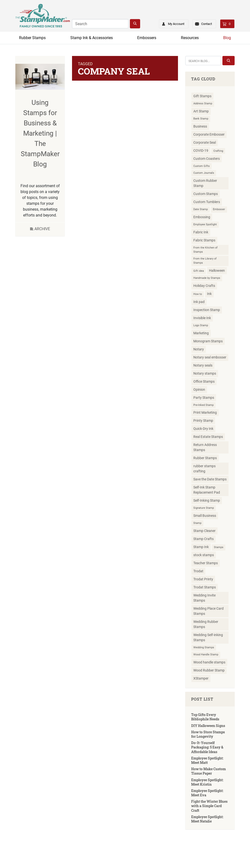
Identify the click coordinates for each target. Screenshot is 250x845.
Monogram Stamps (208, 341)
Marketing (201, 333)
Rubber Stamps (32, 37)
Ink (209, 294)
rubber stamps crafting (204, 468)
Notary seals (202, 365)
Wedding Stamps (203, 647)
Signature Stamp (203, 507)
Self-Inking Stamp (206, 500)
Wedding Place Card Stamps (208, 611)
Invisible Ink (202, 318)
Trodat (198, 571)
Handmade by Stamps (206, 278)
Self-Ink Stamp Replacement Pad (206, 489)
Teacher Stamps (205, 563)
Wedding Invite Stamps (204, 597)
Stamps (218, 547)
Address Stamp (202, 103)
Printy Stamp (203, 420)
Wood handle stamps (209, 662)
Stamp (197, 523)
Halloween (217, 270)
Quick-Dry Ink (203, 429)
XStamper (200, 678)
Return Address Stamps (205, 447)
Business (200, 126)
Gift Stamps (202, 96)
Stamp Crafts (203, 539)
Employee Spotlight (205, 224)
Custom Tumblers (206, 202)
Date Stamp (200, 209)
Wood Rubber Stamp (209, 670)
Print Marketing (205, 412)
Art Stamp (201, 111)
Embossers (146, 37)
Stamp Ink (201, 547)
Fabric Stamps (204, 240)
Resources (190, 37)
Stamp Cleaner (204, 531)
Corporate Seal (204, 142)
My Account (171, 23)
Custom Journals (203, 172)
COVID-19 (200, 150)
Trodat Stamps (204, 587)
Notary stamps (204, 373)
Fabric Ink (200, 232)
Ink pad (199, 302)
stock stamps (203, 555)
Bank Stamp (200, 118)
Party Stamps (203, 398)
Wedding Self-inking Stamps (208, 637)
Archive (40, 229)
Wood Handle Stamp (205, 654)
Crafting (218, 150)
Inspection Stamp (206, 310)
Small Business (204, 516)
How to (197, 294)
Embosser (219, 209)
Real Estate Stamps (208, 437)
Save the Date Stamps (210, 479)
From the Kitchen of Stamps (205, 249)
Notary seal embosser (209, 357)
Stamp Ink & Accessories (91, 37)
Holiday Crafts (204, 286)
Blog (227, 37)
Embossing (201, 217)
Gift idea (198, 270)
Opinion (199, 389)
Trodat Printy (203, 579)
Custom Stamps (205, 194)
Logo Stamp (200, 325)
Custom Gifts (201, 166)
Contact (206, 24)
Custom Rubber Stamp (205, 183)
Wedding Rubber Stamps (205, 624)
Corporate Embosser (209, 134)
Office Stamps (204, 381)
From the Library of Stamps (205, 260)
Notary (198, 349)
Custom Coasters (206, 159)
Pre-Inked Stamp (203, 405)
